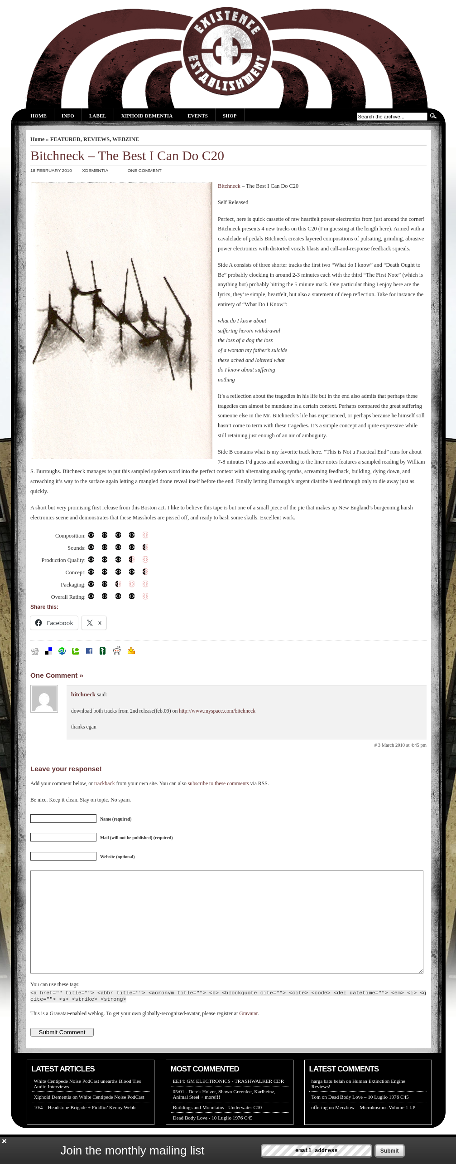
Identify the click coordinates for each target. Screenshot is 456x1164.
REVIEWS (96, 139)
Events (197, 115)
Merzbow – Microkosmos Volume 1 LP (375, 1127)
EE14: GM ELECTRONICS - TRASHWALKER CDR (228, 1101)
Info (68, 115)
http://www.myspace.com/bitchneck (217, 711)
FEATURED (65, 139)
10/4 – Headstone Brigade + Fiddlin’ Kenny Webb (85, 1127)
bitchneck (83, 694)
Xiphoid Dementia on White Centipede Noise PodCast (89, 1117)
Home (39, 115)
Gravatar (248, 1034)
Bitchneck (229, 186)
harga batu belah (328, 1101)
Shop (229, 115)
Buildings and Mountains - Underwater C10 (217, 1127)
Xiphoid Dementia (147, 115)
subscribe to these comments (218, 784)
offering (320, 1127)
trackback (104, 784)
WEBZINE (125, 139)
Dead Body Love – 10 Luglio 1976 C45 (368, 1117)
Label (97, 115)
